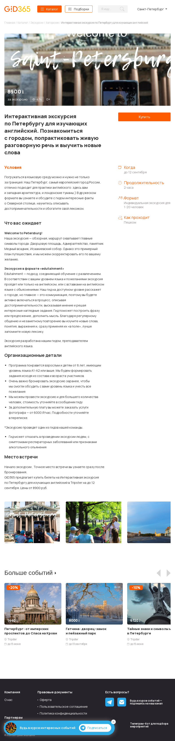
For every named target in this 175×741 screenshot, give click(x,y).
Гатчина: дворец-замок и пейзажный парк (86, 631)
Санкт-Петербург (150, 9)
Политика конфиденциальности (63, 713)
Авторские (52, 23)
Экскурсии (36, 23)
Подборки (81, 9)
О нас (8, 700)
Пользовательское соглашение (64, 706)
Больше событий (28, 572)
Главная (9, 23)
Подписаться (93, 727)
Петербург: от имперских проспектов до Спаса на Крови (30, 631)
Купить (144, 116)
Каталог (52, 9)
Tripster (12, 639)
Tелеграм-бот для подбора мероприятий (149, 725)
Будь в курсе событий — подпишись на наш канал (146, 702)
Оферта (46, 700)
